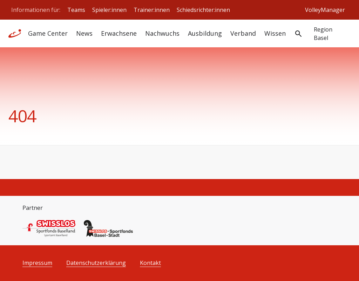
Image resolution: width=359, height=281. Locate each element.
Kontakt (150, 263)
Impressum (37, 263)
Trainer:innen (152, 10)
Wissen (275, 33)
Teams (76, 10)
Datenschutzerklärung (96, 263)
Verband (243, 33)
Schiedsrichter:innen (203, 10)
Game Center (48, 33)
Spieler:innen (109, 10)
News (84, 33)
